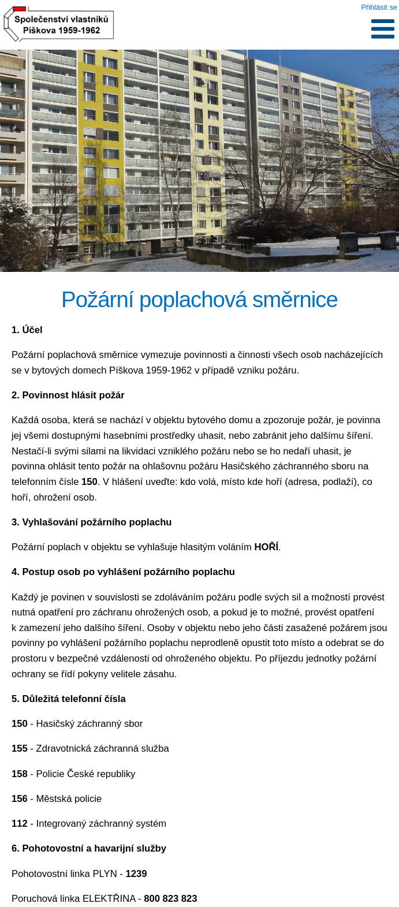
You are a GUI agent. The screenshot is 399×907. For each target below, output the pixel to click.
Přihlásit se (379, 7)
